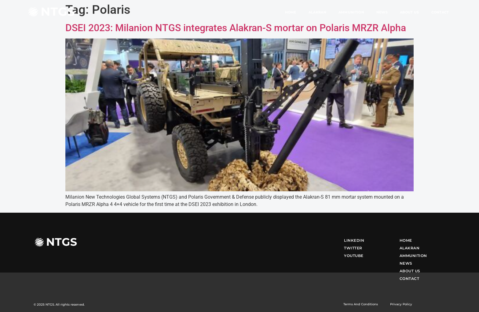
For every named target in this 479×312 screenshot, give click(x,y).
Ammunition (351, 12)
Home (290, 12)
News (382, 12)
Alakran (317, 12)
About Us (409, 12)
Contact (440, 12)
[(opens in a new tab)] (239, 190)
